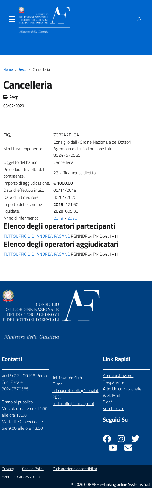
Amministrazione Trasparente (118, 378)
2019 (58, 218)
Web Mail (111, 395)
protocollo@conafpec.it (73, 403)
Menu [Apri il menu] (12, 20)
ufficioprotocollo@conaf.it (75, 390)
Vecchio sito (113, 408)
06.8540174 (70, 377)
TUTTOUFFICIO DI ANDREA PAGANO (37, 236)
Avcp (23, 69)
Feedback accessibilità (21, 476)
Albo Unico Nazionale (122, 388)
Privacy (8, 469)
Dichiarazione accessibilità (75, 469)
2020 (72, 218)
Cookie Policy (33, 469)
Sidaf (107, 402)
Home (8, 69)
